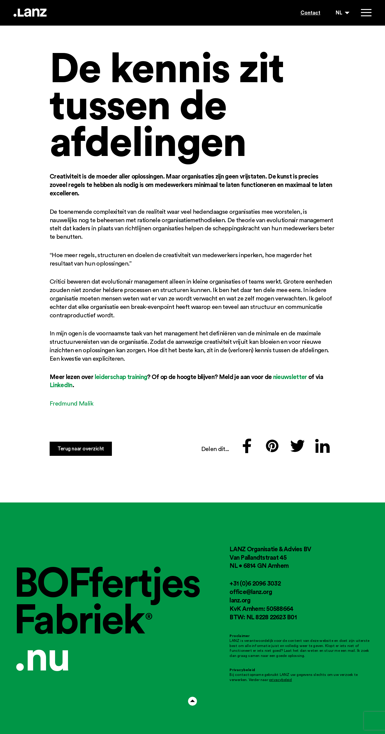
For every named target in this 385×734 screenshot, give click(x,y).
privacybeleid (280, 679)
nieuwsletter (290, 377)
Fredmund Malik (72, 403)
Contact (310, 12)
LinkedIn (61, 385)
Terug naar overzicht (80, 448)
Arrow (192, 701)
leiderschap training (121, 377)
